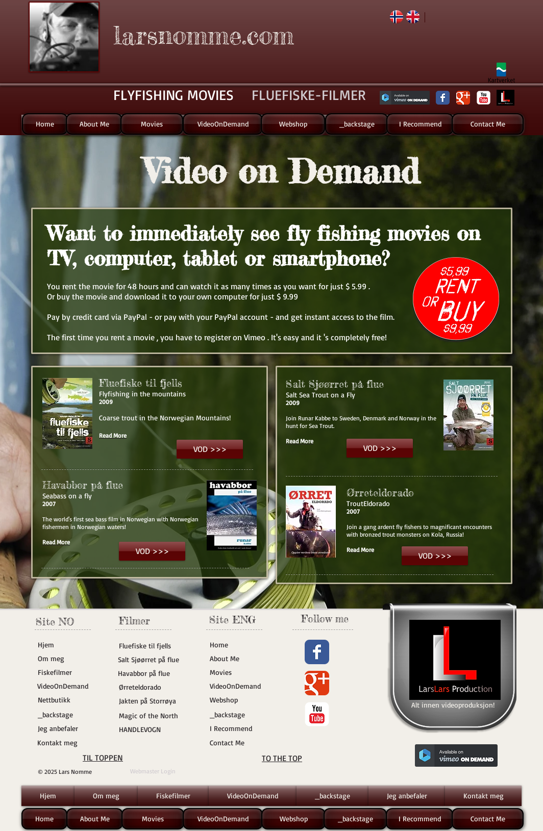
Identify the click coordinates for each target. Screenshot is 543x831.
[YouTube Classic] (483, 98)
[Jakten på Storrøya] (149, 701)
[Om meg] (68, 658)
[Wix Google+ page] (463, 98)
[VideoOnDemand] (223, 124)
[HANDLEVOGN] (149, 729)
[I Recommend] (420, 124)
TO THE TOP (282, 758)
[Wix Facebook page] (443, 98)
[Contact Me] (488, 124)
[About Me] (94, 124)
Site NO (55, 621)
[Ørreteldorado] (155, 687)
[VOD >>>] (210, 449)
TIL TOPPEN (103, 757)
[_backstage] (356, 124)
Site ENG (232, 619)
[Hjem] (68, 645)
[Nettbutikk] (68, 700)
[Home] (45, 124)
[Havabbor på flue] (148, 673)
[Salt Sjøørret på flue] (149, 659)
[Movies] (151, 124)
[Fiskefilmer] (68, 672)
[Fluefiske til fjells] (149, 646)
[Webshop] (293, 124)
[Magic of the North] (149, 716)
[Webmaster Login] (153, 771)
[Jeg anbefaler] (68, 728)
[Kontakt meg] (68, 743)
